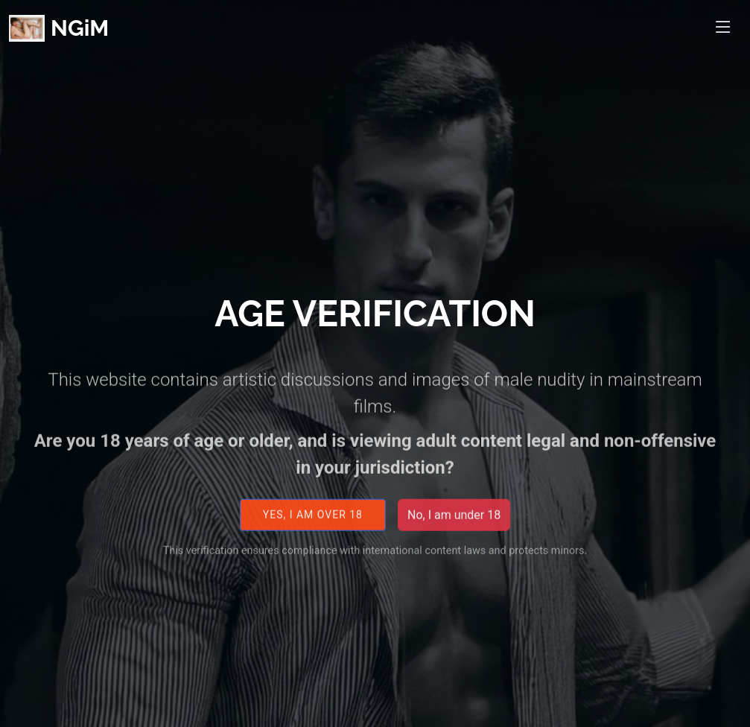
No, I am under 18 (453, 523)
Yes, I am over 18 (313, 524)
